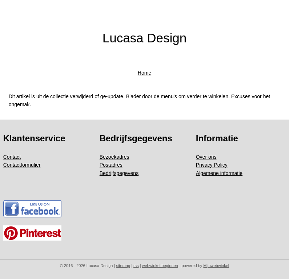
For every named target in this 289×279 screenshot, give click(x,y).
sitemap (123, 265)
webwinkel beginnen (160, 265)
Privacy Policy (212, 165)
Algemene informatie (219, 173)
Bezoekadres (114, 157)
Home (144, 73)
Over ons (206, 157)
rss (136, 265)
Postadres (111, 165)
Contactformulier (22, 165)
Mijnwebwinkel (216, 265)
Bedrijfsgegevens (119, 173)
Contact (12, 157)
